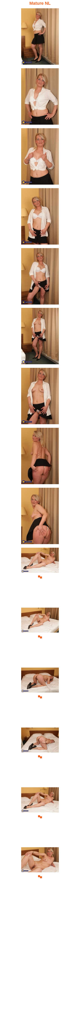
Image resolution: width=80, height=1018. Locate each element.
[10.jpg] (40, 577)
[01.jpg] (40, 37)
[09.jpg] (40, 517)
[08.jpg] (40, 457)
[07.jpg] (40, 397)
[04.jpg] (40, 217)
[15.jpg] (40, 876)
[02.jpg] (40, 97)
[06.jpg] (40, 337)
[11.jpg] (40, 637)
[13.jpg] (40, 757)
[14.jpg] (40, 816)
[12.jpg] (40, 697)
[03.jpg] (40, 157)
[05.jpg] (40, 277)
